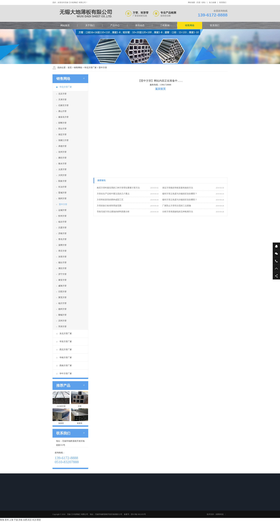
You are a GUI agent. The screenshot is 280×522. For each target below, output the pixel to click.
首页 (70, 67)
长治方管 (62, 187)
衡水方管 (62, 164)
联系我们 (222, 2)
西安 (39, 520)
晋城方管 (62, 193)
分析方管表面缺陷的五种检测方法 (177, 212)
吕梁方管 (62, 228)
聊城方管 (62, 315)
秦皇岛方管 (63, 117)
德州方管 (62, 309)
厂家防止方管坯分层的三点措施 (176, 206)
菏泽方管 (62, 326)
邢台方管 (62, 129)
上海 (11, 520)
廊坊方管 (62, 158)
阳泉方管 (62, 181)
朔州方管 (62, 198)
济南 (20, 520)
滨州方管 (62, 321)
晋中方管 (103, 67)
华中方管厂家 (64, 373)
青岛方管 (62, 239)
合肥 (25, 520)
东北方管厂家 (64, 333)
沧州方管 (62, 152)
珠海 (2, 520)
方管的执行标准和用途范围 (109, 206)
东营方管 (62, 257)
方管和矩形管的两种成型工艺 (110, 200)
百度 (198, 2)
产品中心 (115, 25)
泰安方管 (62, 280)
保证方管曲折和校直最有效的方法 (177, 188)
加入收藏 (212, 2)
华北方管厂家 (90, 67)
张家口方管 (63, 140)
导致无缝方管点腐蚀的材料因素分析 (113, 212)
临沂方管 (62, 303)
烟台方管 (62, 262)
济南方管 (62, 233)
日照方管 (62, 292)
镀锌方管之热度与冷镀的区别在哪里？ (179, 194)
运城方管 (62, 210)
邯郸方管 (62, 123)
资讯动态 (140, 25)
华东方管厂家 (64, 341)
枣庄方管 (62, 251)
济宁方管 (62, 274)
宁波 (16, 520)
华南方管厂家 (64, 357)
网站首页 (65, 25)
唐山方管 (62, 111)
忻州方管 (62, 216)
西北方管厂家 (64, 349)
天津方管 (62, 99)
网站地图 (191, 2)
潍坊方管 (62, 268)
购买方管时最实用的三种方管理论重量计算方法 (118, 188)
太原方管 (62, 169)
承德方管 (62, 146)
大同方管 (62, 175)
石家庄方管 (63, 105)
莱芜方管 (62, 297)
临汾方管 (62, 222)
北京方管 (62, 94)
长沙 (34, 520)
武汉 (30, 520)
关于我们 (90, 25)
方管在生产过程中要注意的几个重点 (113, 194)
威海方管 (62, 286)
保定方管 (62, 134)
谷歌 (203, 2)
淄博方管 (62, 245)
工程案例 (164, 25)
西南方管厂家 (64, 365)
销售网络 (189, 25)
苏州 (7, 520)
